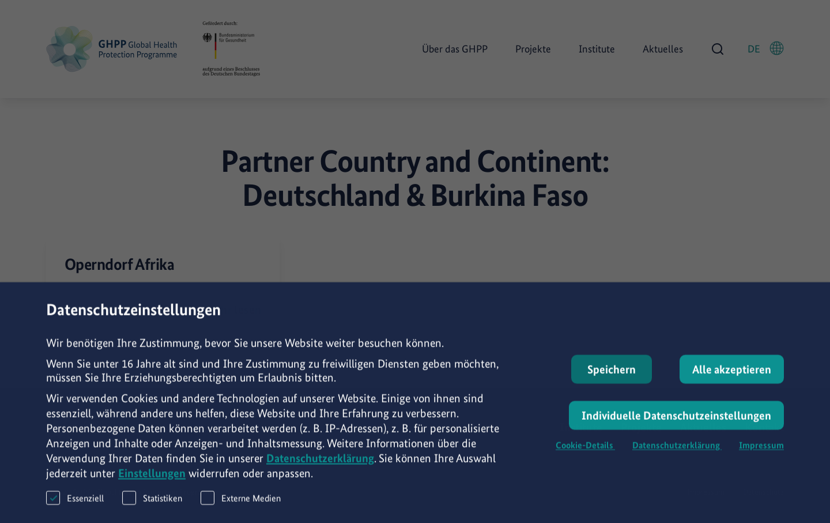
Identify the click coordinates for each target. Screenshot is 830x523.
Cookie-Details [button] (585, 451)
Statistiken (152, 504)
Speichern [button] (611, 376)
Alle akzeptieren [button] (731, 376)
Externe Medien (241, 504)
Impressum (761, 451)
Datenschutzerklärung (320, 465)
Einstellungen (152, 480)
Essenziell (75, 504)
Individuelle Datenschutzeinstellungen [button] (676, 422)
